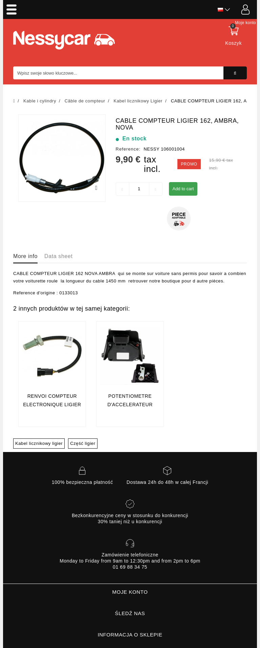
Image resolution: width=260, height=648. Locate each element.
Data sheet (58, 256)
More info (25, 256)
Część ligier (82, 443)
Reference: (128, 149)
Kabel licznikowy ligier (39, 443)
